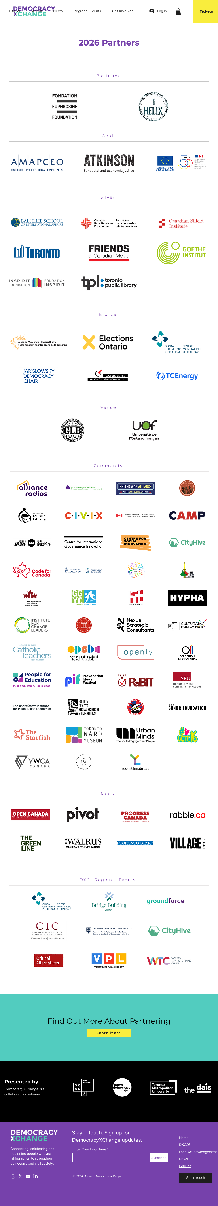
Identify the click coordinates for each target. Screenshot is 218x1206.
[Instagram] (13, 1176)
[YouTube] (28, 1176)
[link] (178, 11)
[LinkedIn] (35, 1176)
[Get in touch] (195, 1178)
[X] (20, 1176)
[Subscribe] (159, 1157)
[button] (33, 11)
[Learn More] (109, 1033)
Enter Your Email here (89, 1149)
